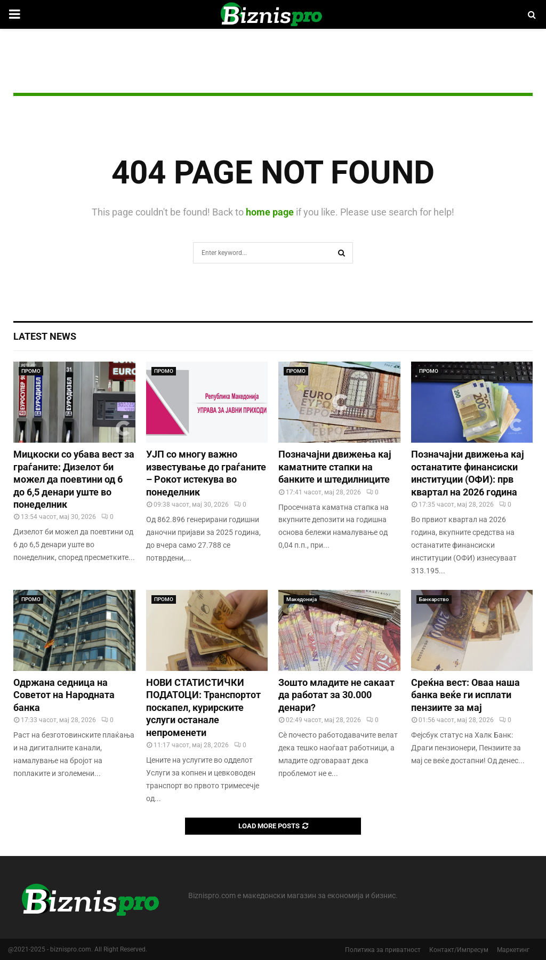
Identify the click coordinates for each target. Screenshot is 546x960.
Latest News (44, 336)
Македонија (301, 599)
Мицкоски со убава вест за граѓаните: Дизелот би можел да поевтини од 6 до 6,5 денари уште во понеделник (73, 479)
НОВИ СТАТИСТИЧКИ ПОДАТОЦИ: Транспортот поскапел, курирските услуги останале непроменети (203, 707)
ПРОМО (31, 371)
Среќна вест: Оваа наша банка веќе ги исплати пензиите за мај (465, 695)
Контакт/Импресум (458, 950)
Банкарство (434, 599)
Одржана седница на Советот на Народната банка (64, 695)
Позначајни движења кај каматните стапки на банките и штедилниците (334, 467)
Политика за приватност (383, 950)
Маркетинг (513, 950)
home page (270, 212)
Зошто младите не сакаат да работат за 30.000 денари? (336, 695)
